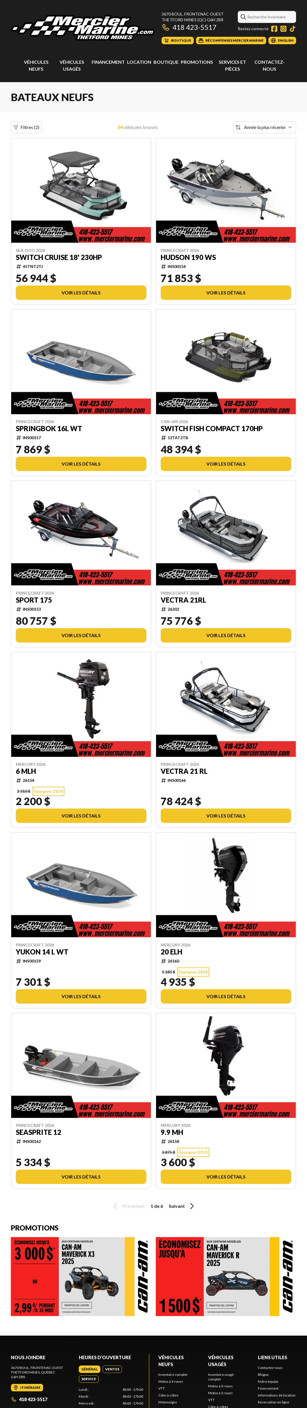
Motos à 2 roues (220, 1393)
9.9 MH (172, 1132)
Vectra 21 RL (184, 771)
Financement (108, 62)
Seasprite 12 (38, 1132)
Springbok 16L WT (49, 429)
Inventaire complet (172, 1374)
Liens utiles (272, 1357)
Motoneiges (167, 1402)
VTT (161, 1388)
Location (139, 62)
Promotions (197, 62)
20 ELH (171, 952)
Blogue (263, 1374)
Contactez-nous (270, 1367)
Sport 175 (34, 600)
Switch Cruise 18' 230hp (59, 257)
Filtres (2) (26, 127)
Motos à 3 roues (170, 1381)
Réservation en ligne (273, 1402)
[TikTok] (292, 28)
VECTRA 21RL (183, 600)
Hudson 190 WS (188, 257)
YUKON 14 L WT (42, 952)
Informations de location (277, 1395)
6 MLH (26, 771)
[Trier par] (264, 127)
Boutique (166, 62)
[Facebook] (274, 28)
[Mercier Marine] (83, 27)
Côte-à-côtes (168, 1395)
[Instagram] (283, 28)
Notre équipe (268, 1381)
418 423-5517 (189, 27)
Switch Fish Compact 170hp (212, 429)
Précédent (128, 1206)
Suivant (182, 1206)
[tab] (89, 1369)
